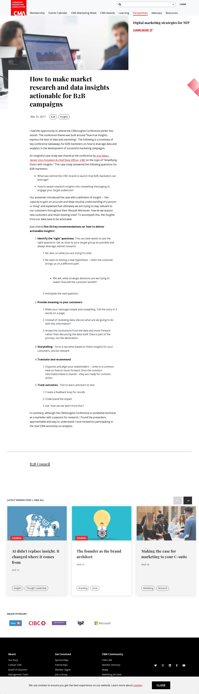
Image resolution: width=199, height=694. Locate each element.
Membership (37, 13)
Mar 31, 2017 (38, 116)
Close (161, 685)
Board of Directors (17, 669)
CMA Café (107, 660)
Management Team (18, 674)
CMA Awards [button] (107, 13)
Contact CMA (15, 664)
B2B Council (40, 463)
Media (105, 669)
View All (39, 511)
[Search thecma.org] (146, 4)
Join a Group (61, 674)
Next (187, 512)
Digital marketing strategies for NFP (161, 22)
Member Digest (63, 669)
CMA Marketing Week (84, 13)
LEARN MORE (141, 30)
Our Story (13, 660)
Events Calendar (58, 13)
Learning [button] (124, 13)
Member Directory (111, 664)
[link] (37, 534)
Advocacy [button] (156, 13)
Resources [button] (172, 13)
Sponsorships (62, 660)
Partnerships (61, 664)
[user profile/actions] (183, 4)
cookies (137, 685)
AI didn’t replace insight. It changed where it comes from (35, 568)
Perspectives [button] (140, 13)
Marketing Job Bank (112, 674)
